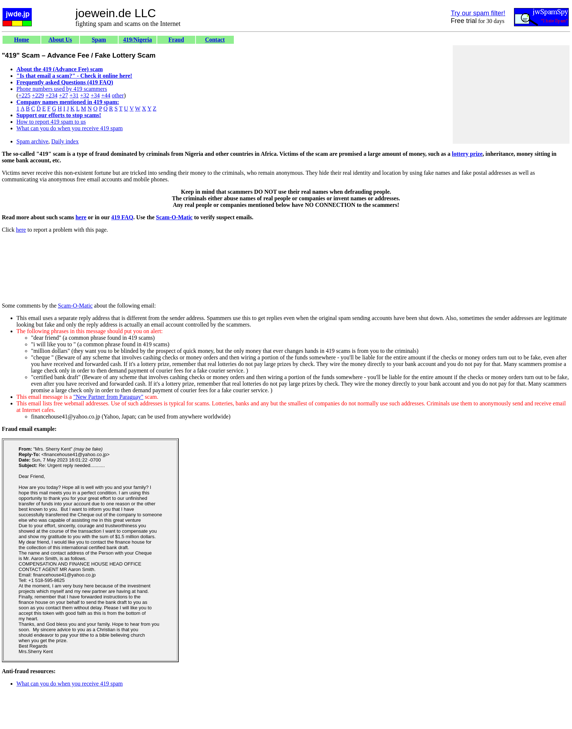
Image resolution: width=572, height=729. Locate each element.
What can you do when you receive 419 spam (69, 128)
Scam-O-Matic (174, 217)
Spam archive (32, 141)
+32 (84, 95)
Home (21, 39)
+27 (63, 95)
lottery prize (467, 154)
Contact (215, 39)
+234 (51, 95)
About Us (60, 39)
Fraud (176, 39)
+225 (24, 95)
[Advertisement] (511, 94)
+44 (106, 95)
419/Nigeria (137, 39)
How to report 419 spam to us (51, 122)
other (118, 95)
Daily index (65, 141)
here (81, 217)
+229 (38, 95)
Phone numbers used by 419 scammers (61, 89)
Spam (99, 39)
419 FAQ (122, 217)
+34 (95, 95)
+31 (73, 95)
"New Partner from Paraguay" (108, 397)
